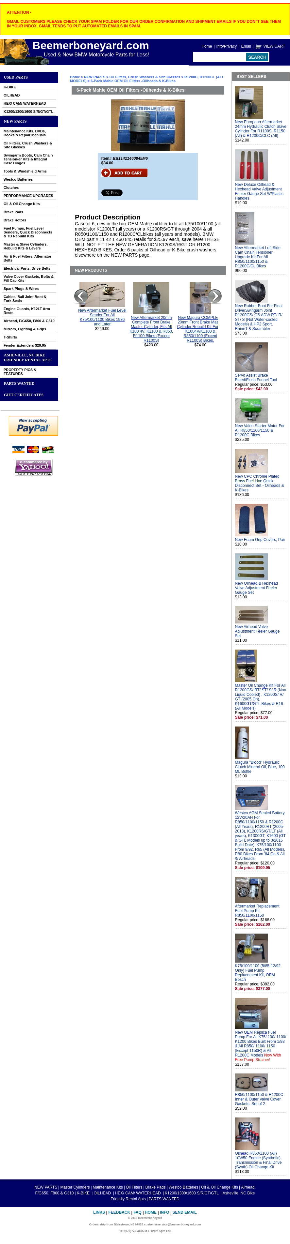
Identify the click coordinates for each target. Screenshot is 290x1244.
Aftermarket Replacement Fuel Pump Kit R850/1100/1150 (257, 911)
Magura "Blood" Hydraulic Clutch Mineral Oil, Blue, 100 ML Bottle (260, 767)
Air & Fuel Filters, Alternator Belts (27, 258)
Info (164, 1212)
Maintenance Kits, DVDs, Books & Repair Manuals (25, 133)
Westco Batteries (18, 179)
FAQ (137, 1212)
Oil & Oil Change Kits (22, 204)
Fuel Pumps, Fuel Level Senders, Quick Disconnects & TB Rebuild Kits (28, 232)
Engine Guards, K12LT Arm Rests (27, 311)
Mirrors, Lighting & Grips (25, 329)
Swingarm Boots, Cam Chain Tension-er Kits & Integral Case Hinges (28, 159)
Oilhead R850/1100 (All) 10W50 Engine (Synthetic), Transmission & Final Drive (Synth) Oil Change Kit (258, 1160)
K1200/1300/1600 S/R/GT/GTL (28, 111)
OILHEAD (12, 95)
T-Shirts (10, 337)
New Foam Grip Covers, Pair (260, 539)
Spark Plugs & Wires (21, 289)
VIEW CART (274, 46)
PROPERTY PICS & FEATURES (20, 372)
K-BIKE (10, 87)
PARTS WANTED (19, 383)
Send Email (185, 1212)
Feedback (119, 1212)
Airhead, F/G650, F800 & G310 (29, 321)
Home (206, 46)
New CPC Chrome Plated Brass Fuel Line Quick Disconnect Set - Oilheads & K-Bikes (259, 483)
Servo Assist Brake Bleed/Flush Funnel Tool (256, 377)
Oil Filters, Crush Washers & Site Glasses (28, 145)
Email (246, 46)
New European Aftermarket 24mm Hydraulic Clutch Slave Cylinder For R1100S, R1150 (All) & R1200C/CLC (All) (260, 129)
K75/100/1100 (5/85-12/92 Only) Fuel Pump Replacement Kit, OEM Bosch (258, 973)
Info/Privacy (226, 46)
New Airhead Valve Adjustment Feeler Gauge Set (257, 631)
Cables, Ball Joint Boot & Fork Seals (25, 299)
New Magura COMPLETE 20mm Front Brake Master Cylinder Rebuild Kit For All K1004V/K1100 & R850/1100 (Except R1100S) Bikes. (200, 329)
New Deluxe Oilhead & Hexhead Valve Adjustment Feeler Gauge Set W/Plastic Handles (259, 191)
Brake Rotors (15, 220)
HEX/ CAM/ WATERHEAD (25, 103)
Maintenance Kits (108, 1187)
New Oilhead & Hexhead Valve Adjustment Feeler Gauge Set (256, 588)
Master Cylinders (75, 1187)
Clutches (11, 187)
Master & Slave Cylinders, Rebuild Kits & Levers (26, 246)
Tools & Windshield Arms (25, 171)
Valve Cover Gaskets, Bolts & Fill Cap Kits (29, 278)
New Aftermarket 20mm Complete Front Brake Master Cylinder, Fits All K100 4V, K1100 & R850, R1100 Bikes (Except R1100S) (151, 329)
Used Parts (16, 77)
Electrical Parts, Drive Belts (27, 268)
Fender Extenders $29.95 (25, 345)
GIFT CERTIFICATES (23, 395)
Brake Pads (13, 212)
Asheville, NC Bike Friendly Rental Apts (28, 357)
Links (99, 1212)
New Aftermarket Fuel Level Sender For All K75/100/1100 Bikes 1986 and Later (102, 317)
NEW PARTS (15, 121)
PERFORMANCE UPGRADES (28, 196)
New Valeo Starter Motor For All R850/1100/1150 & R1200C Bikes (260, 430)
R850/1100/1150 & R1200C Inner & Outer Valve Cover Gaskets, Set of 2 (259, 1099)
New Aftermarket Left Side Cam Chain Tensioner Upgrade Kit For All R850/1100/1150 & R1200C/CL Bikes (258, 257)
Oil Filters (134, 1187)
